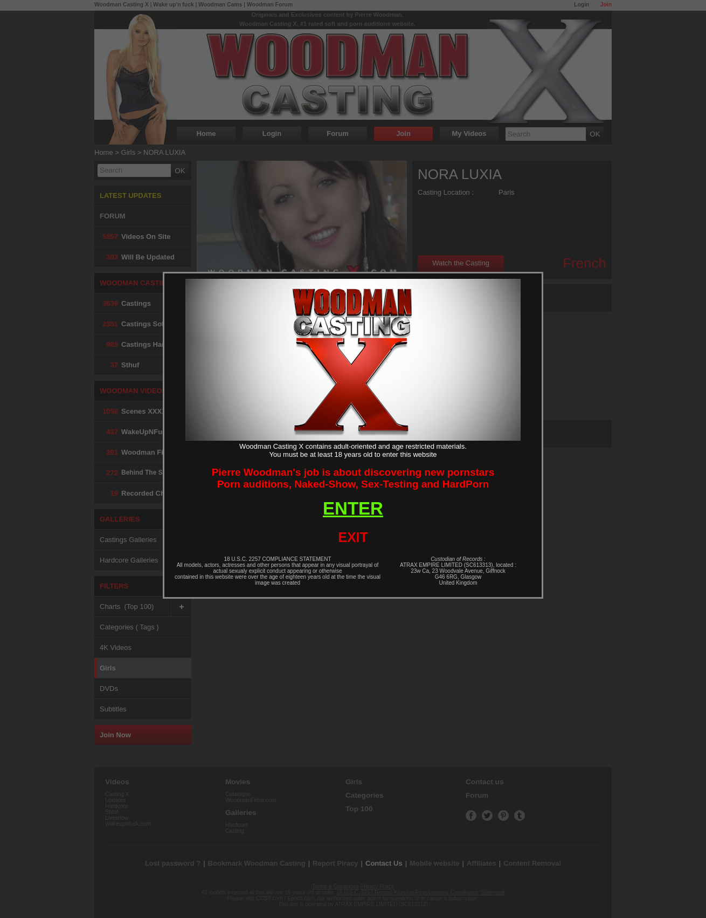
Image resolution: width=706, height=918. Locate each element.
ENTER (353, 508)
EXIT (353, 537)
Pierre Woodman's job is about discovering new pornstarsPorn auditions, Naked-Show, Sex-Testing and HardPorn (353, 478)
